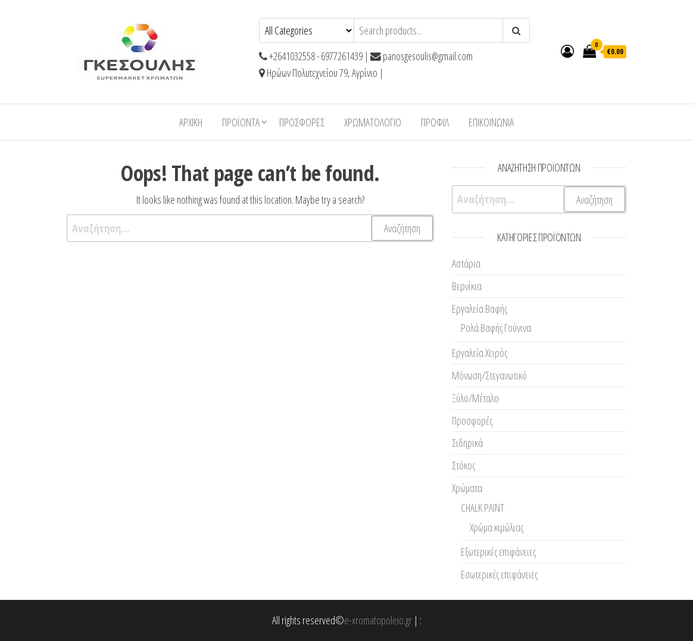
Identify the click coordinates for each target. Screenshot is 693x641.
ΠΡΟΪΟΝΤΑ (241, 122)
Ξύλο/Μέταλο (475, 398)
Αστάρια (466, 263)
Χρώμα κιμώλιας (496, 527)
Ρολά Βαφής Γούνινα (496, 327)
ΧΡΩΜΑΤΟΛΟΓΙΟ (372, 122)
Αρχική (190, 122)
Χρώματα (467, 488)
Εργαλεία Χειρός (479, 353)
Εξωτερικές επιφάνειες (498, 551)
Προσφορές (301, 122)
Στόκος (463, 465)
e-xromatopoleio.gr (378, 620)
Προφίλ (435, 122)
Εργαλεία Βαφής (479, 308)
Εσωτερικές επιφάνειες (499, 574)
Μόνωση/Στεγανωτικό (489, 375)
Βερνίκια (467, 286)
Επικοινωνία (491, 122)
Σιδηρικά (467, 442)
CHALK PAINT (482, 507)
